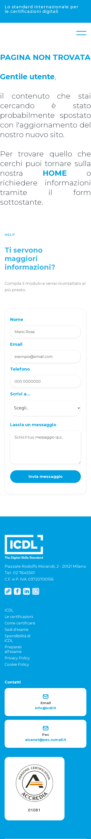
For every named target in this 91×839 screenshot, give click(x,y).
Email (16, 344)
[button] (81, 33)
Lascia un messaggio (33, 424)
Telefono (20, 369)
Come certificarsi (20, 623)
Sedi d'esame (17, 629)
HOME (55, 173)
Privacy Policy (17, 658)
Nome (16, 319)
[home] (9, 33)
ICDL (9, 610)
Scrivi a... (20, 394)
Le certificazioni (19, 617)
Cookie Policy (17, 664)
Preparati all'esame (13, 649)
